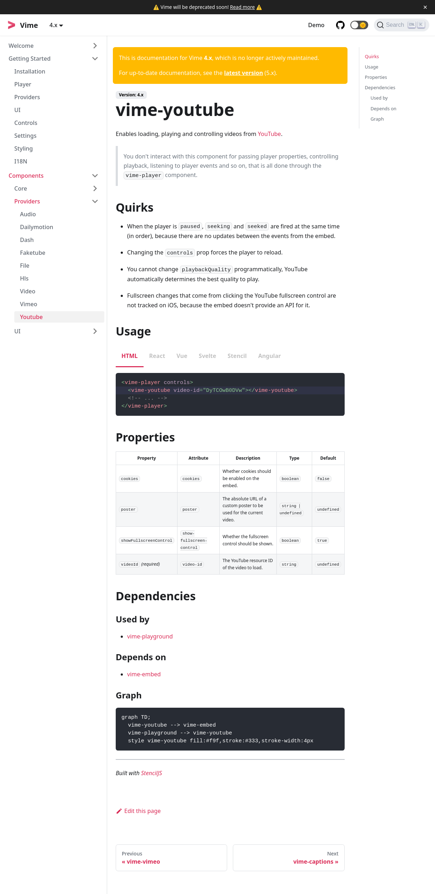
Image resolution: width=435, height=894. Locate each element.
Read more (242, 7)
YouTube (269, 134)
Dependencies (380, 87)
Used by (379, 98)
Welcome (21, 46)
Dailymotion (36, 227)
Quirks (372, 56)
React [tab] (157, 356)
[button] (359, 25)
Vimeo (28, 304)
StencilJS (151, 773)
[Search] (401, 25)
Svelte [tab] (207, 356)
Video (27, 291)
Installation (29, 71)
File (24, 265)
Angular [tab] (269, 356)
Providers (27, 97)
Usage (372, 67)
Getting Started (30, 58)
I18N (20, 161)
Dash (27, 240)
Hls (24, 278)
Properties (376, 77)
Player (22, 84)
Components (26, 176)
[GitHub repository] (340, 25)
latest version (243, 73)
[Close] (425, 7)
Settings (25, 136)
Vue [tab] (181, 356)
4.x (53, 25)
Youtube (31, 317)
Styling (23, 148)
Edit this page (138, 811)
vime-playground (150, 636)
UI (17, 110)
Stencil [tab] (237, 356)
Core (20, 188)
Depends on (384, 108)
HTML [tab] (129, 356)
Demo (316, 25)
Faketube (32, 253)
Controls (25, 123)
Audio (28, 214)
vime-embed (144, 674)
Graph (377, 119)
